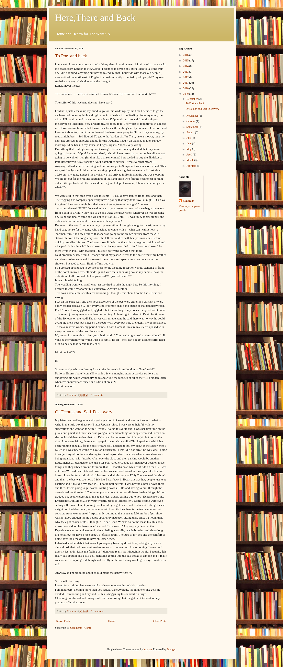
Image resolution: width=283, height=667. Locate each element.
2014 (186, 66)
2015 (186, 60)
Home (111, 621)
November (192, 115)
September (192, 126)
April (189, 154)
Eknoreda (188, 200)
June (189, 143)
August (190, 132)
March (190, 160)
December (192, 98)
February (191, 165)
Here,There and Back (95, 17)
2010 (186, 88)
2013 (186, 71)
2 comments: (97, 395)
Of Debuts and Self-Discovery (83, 411)
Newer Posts (63, 621)
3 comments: (97, 611)
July (189, 137)
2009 (186, 93)
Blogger (171, 649)
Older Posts (159, 621)
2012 (186, 77)
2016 (186, 55)
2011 (186, 82)
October (191, 121)
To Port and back (71, 55)
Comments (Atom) (80, 627)
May (189, 149)
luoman (147, 649)
